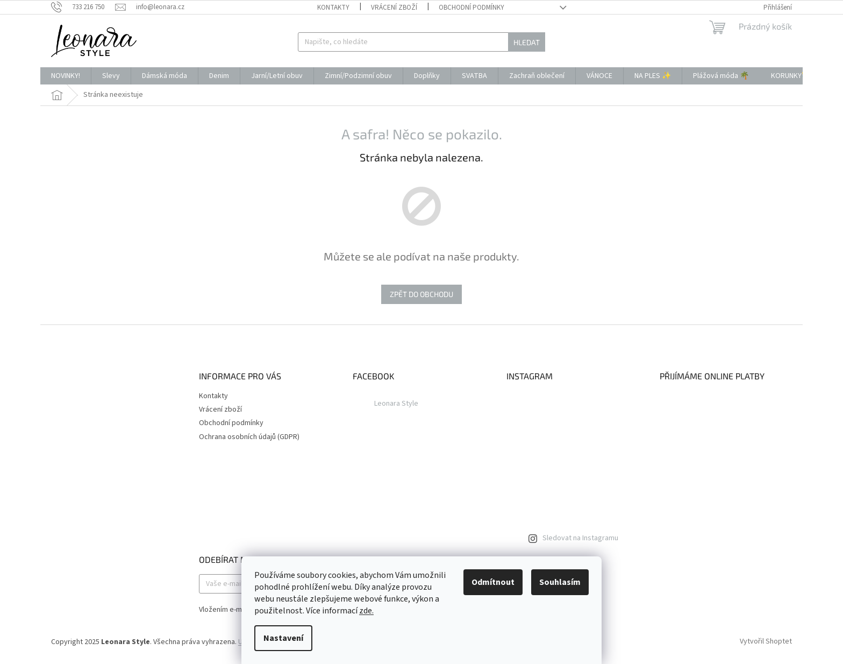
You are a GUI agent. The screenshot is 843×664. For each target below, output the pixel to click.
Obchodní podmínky (471, 7)
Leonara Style (396, 403)
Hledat (526, 42)
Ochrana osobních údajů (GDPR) (249, 437)
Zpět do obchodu (421, 294)
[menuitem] (65, 75)
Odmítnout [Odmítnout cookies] (493, 582)
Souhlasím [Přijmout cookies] (560, 582)
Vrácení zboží (394, 7)
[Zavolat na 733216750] (83, 7)
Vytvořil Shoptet (766, 642)
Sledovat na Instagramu (580, 538)
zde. (366, 611)
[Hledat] (421, 42)
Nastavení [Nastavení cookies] (283, 638)
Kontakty (333, 7)
